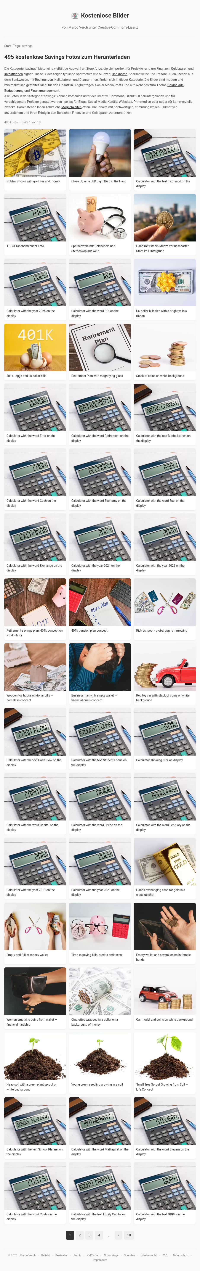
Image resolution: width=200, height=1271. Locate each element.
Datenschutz (181, 1255)
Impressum (100, 1259)
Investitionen (13, 74)
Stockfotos (94, 69)
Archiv (77, 1255)
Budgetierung (14, 91)
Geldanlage (175, 85)
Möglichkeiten (71, 107)
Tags (16, 46)
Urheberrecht (149, 1255)
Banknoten (119, 74)
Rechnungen (44, 80)
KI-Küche (92, 1255)
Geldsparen (179, 69)
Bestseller (61, 1255)
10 (129, 1235)
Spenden (129, 1255)
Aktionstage (111, 1255)
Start (7, 46)
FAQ (164, 1255)
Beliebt (45, 1255)
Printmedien (142, 102)
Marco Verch (28, 1255)
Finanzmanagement (45, 91)
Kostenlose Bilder (100, 15)
